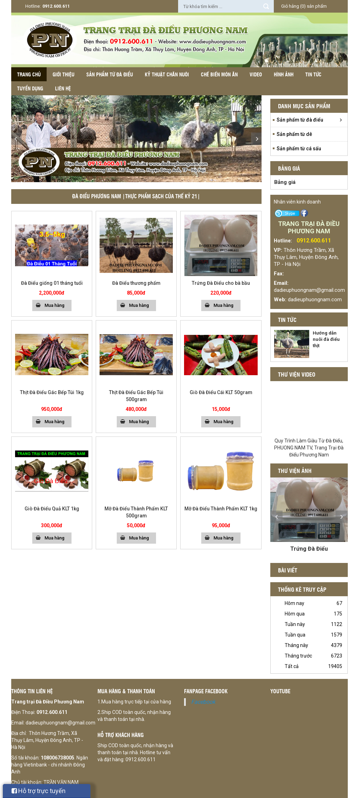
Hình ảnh (283, 74)
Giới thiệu (63, 74)
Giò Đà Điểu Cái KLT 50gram (221, 392)
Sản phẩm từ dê (294, 134)
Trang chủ (29, 74)
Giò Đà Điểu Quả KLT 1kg (52, 508)
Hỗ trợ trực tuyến (39, 790)
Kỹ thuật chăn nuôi (167, 74)
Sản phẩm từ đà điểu (109, 74)
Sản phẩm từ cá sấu (299, 148)
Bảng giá (285, 182)
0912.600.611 (56, 6)
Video (256, 74)
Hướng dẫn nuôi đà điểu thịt (326, 339)
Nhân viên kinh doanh (297, 202)
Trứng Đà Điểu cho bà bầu (221, 283)
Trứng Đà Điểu (309, 548)
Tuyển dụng (30, 88)
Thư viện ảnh (295, 470)
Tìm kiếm (266, 6)
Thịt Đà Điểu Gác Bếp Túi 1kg (52, 392)
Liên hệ (63, 88)
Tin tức (313, 74)
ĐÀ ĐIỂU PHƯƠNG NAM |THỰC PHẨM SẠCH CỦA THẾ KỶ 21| (136, 196)
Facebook (203, 702)
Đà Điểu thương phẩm (136, 283)
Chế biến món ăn (219, 74)
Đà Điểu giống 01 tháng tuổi (52, 283)
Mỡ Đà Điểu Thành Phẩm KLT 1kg (220, 508)
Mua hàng (55, 305)
